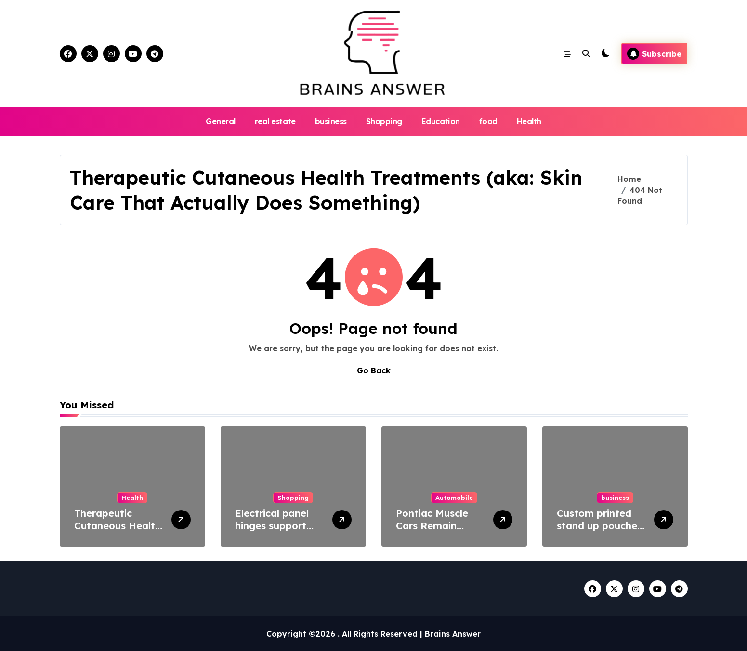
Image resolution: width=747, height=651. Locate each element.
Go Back (374, 370)
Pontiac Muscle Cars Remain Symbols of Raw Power (434, 532)
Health (529, 121)
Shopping (384, 121)
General (221, 121)
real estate (275, 121)
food (488, 121)
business (331, 121)
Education (440, 121)
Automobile (454, 497)
